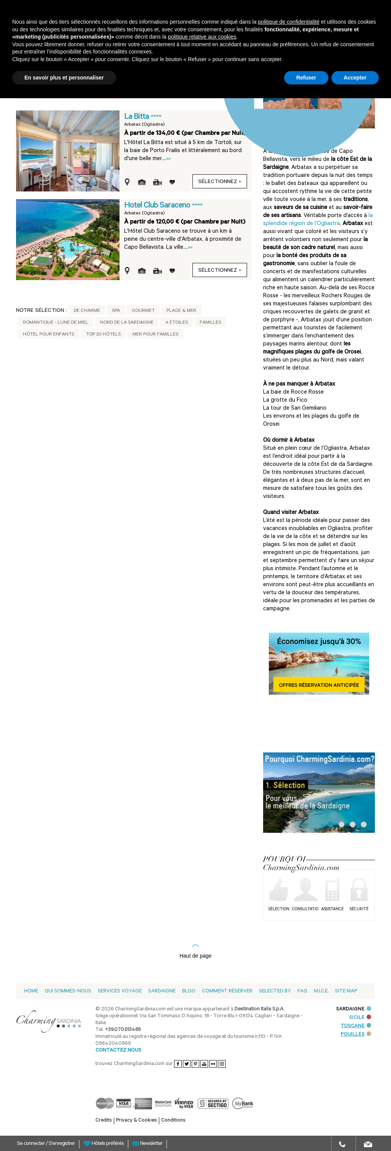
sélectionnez (219, 182)
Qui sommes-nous (68, 991)
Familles (210, 323)
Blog (189, 991)
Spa (116, 311)
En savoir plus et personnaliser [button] (64, 78)
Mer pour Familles (155, 334)
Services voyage (120, 991)
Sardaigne (162, 991)
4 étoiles (176, 323)
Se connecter (31, 1144)
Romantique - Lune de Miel (55, 323)
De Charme (87, 311)
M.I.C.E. (321, 991)
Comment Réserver (227, 991)
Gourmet (143, 311)
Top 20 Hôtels (103, 334)
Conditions (173, 1120)
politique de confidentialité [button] (289, 22)
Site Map (346, 991)
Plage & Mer (181, 311)
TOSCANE (356, 1026)
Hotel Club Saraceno (158, 206)
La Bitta (137, 117)
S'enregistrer (61, 1144)
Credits (103, 1120)
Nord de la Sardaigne (126, 323)
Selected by (275, 991)
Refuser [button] (306, 78)
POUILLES (356, 1035)
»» (168, 159)
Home (31, 991)
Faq (302, 991)
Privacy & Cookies (136, 1120)
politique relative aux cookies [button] (202, 37)
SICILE (360, 1018)
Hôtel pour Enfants (48, 334)
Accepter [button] (355, 78)
